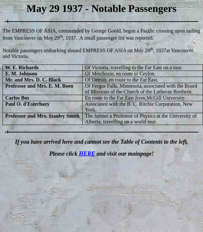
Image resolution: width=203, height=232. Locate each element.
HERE (87, 153)
